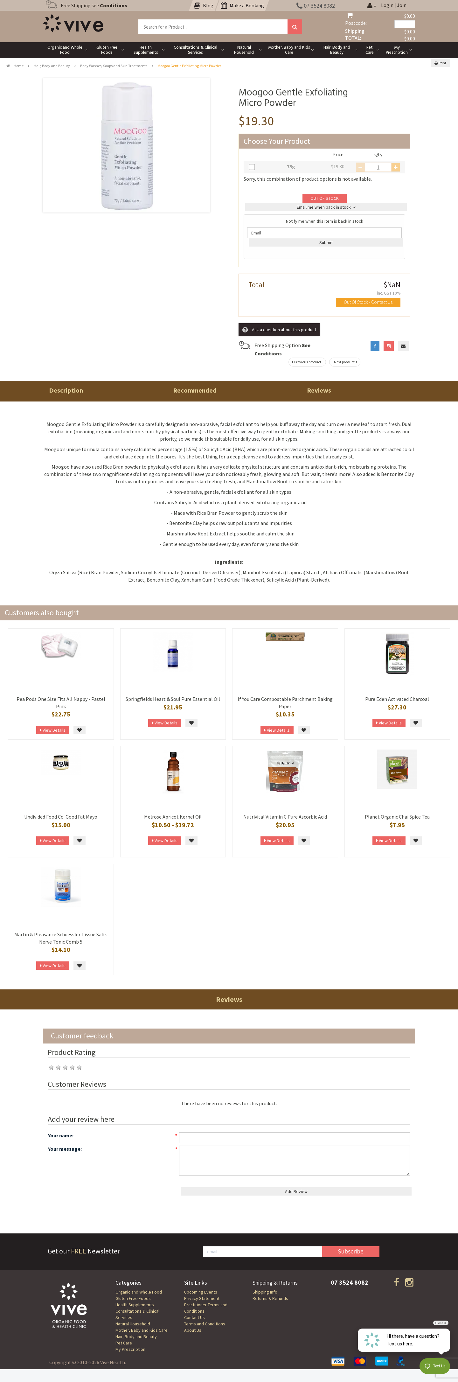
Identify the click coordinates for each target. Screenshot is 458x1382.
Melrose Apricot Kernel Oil (173, 816)
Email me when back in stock (326, 207)
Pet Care (123, 1343)
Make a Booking (242, 5)
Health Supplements (134, 1305)
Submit (326, 242)
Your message (64, 1149)
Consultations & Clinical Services (137, 1314)
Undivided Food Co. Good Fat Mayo (60, 816)
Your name (60, 1135)
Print (440, 62)
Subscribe (351, 1251)
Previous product (305, 361)
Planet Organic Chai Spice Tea (397, 816)
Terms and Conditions (204, 1324)
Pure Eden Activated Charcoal (397, 699)
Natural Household (132, 1324)
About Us (192, 1330)
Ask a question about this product (279, 330)
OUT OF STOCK (324, 198)
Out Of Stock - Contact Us (368, 302)
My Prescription (130, 1349)
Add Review (296, 1191)
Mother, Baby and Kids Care (141, 1330)
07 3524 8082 (315, 5)
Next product (346, 361)
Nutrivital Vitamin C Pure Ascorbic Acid (285, 816)
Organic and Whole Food (138, 1292)
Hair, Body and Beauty (52, 65)
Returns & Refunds (270, 1298)
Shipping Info (265, 1292)
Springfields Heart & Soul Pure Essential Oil (173, 699)
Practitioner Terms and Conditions (205, 1308)
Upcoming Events (200, 1292)
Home (15, 65)
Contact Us (194, 1317)
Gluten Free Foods (133, 1298)
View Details (53, 730)
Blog (203, 5)
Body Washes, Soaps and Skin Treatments (113, 65)
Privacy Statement (201, 1298)
